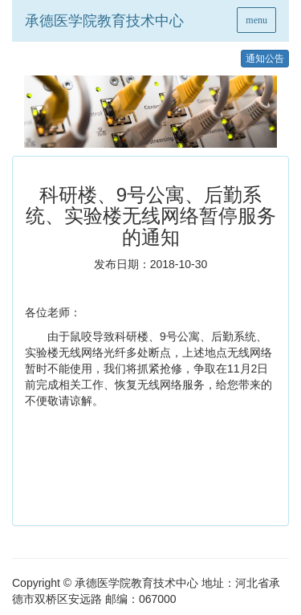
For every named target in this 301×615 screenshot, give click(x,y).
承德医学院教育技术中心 (104, 21)
